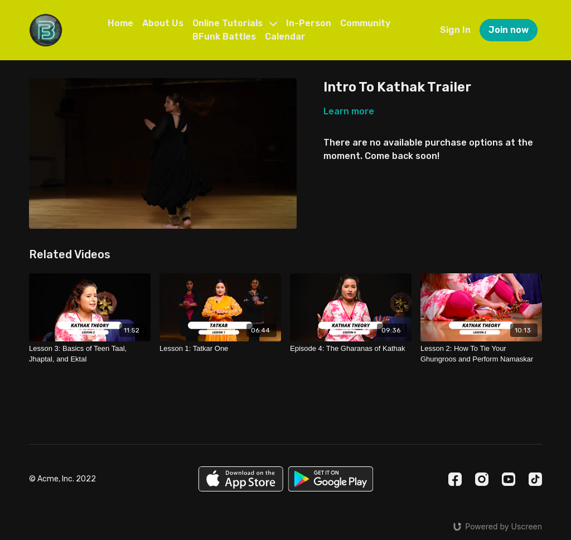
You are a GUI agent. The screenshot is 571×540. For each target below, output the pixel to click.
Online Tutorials (234, 23)
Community (365, 23)
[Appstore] (240, 478)
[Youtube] (508, 479)
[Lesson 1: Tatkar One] (220, 348)
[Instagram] (481, 479)
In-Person (308, 23)
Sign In (455, 30)
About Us (162, 23)
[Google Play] (331, 478)
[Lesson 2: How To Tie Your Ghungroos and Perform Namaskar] (481, 354)
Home (120, 23)
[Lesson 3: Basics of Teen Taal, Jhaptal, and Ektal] (90, 354)
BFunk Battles (224, 36)
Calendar (285, 36)
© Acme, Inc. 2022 (62, 479)
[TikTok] (535, 479)
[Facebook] (455, 479)
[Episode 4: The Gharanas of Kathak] (351, 348)
